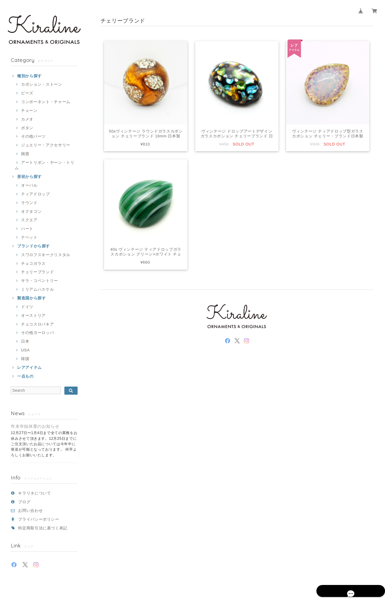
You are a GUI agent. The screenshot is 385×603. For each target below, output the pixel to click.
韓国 (25, 359)
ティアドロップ (35, 194)
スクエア (29, 220)
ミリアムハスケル (37, 289)
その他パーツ (33, 136)
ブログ (24, 502)
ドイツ (27, 307)
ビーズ (27, 93)
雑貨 (25, 154)
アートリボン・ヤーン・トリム (44, 165)
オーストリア (33, 315)
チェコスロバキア (37, 324)
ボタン (27, 128)
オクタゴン (31, 211)
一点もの (25, 376)
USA (25, 350)
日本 (25, 341)
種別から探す (29, 76)
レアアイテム (29, 367)
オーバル (29, 185)
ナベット (29, 237)
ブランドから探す (33, 246)
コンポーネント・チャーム (45, 101)
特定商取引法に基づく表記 (42, 528)
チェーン (29, 110)
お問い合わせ (30, 510)
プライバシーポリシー (38, 519)
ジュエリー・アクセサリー (45, 145)
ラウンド (29, 202)
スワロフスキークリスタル (45, 255)
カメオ (27, 119)
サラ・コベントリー (39, 280)
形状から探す (29, 176)
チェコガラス (33, 263)
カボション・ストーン (41, 84)
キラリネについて (34, 493)
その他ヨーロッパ (37, 332)
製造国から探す (31, 298)
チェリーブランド (37, 272)
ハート (27, 228)
